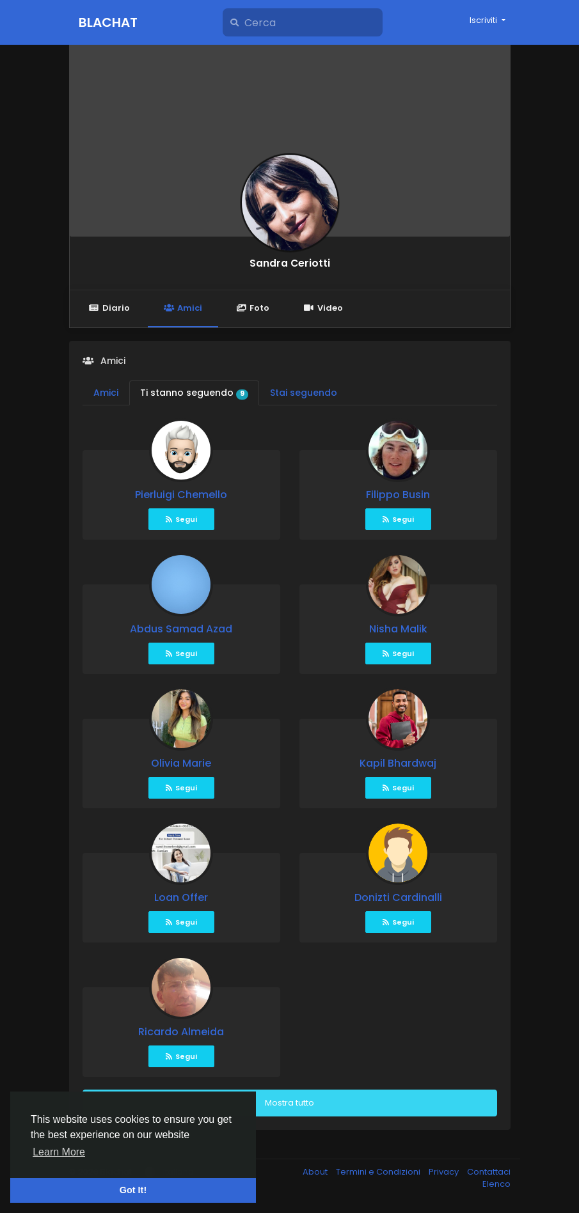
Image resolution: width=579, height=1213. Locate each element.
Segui (181, 519)
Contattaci (489, 1172)
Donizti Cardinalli (398, 897)
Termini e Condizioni (379, 1172)
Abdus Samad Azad (181, 629)
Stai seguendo (303, 392)
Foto (252, 308)
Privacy (445, 1172)
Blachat (108, 22)
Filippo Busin (398, 494)
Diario (109, 308)
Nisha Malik (398, 629)
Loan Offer (181, 897)
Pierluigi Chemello (181, 494)
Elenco (496, 1184)
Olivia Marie (181, 763)
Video (322, 308)
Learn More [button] (59, 1151)
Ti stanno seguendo (194, 392)
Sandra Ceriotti (290, 263)
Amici (183, 308)
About (316, 1172)
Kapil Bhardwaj (398, 763)
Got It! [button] (133, 1190)
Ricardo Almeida (181, 1031)
